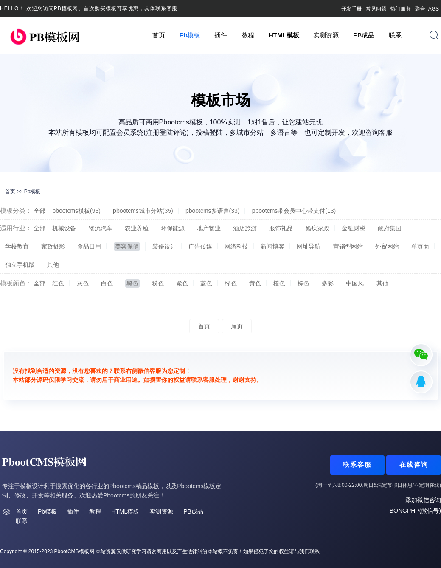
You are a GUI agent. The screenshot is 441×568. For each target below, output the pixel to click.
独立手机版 (20, 265)
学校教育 (17, 246)
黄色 (255, 283)
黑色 (132, 283)
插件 (220, 35)
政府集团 (390, 228)
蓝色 (206, 283)
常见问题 (376, 9)
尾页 (237, 326)
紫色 (182, 283)
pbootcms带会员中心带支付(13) (294, 211)
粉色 (158, 283)
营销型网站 (348, 246)
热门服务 (400, 9)
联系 (395, 35)
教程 (248, 35)
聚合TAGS (427, 9)
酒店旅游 (245, 228)
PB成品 (363, 35)
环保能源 (173, 228)
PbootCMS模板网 (74, 551)
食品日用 (89, 246)
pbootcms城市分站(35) (143, 211)
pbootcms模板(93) (76, 211)
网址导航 (308, 246)
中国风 (355, 283)
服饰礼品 (281, 228)
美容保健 (127, 246)
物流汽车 (100, 228)
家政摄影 (53, 246)
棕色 (303, 283)
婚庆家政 (317, 228)
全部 (39, 210)
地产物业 (209, 228)
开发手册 (351, 9)
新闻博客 (272, 246)
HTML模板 (284, 35)
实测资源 (326, 35)
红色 (58, 283)
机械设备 (64, 228)
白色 (107, 283)
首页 (158, 35)
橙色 (279, 283)
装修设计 (164, 246)
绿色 (231, 283)
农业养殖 (137, 228)
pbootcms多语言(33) (212, 211)
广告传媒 (200, 246)
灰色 (83, 283)
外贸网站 (387, 246)
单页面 (420, 246)
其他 (53, 265)
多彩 (328, 283)
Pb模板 (190, 35)
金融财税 (353, 228)
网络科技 (236, 246)
